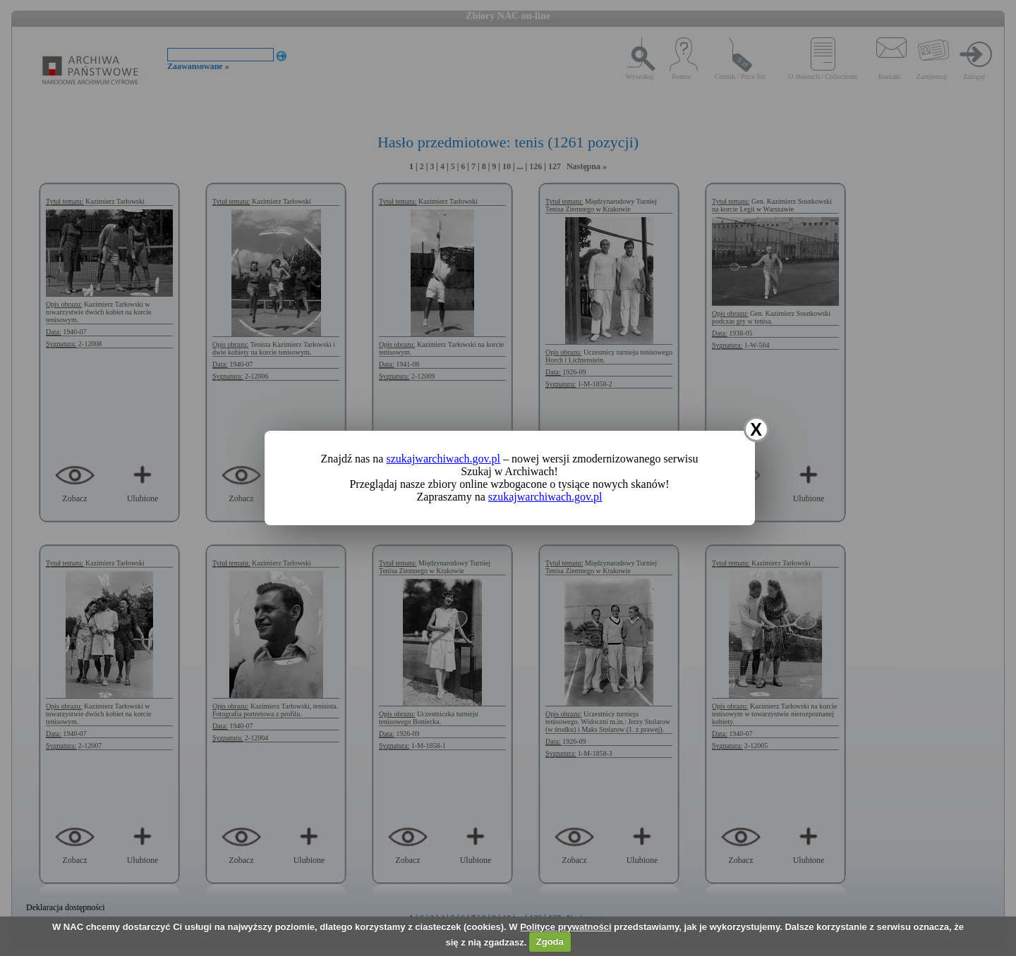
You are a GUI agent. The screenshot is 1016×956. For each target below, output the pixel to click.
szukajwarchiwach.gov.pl (443, 459)
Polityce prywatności (565, 926)
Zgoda (550, 941)
